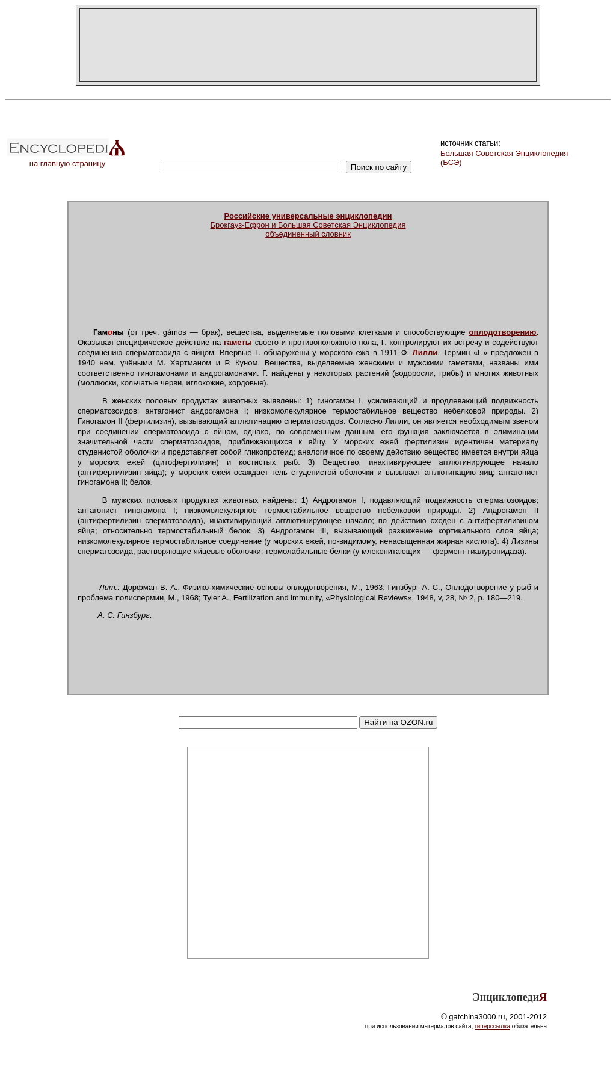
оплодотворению (503, 332)
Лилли (425, 352)
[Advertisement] (308, 45)
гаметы (238, 342)
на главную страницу (67, 160)
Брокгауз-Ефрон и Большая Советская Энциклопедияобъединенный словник (308, 224)
